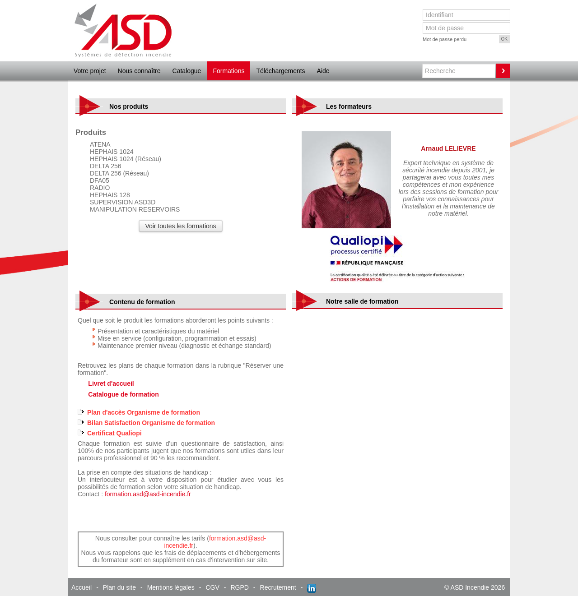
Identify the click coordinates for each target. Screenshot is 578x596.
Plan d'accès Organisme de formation (143, 412)
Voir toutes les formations (180, 226)
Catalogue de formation (123, 394)
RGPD (239, 587)
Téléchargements (280, 70)
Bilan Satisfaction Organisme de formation (151, 422)
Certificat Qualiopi (114, 433)
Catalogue (186, 70)
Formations (228, 70)
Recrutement (278, 587)
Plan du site (119, 587)
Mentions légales (171, 587)
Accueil (81, 587)
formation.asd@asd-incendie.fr (148, 494)
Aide (323, 70)
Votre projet (90, 70)
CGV (212, 587)
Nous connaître (139, 70)
